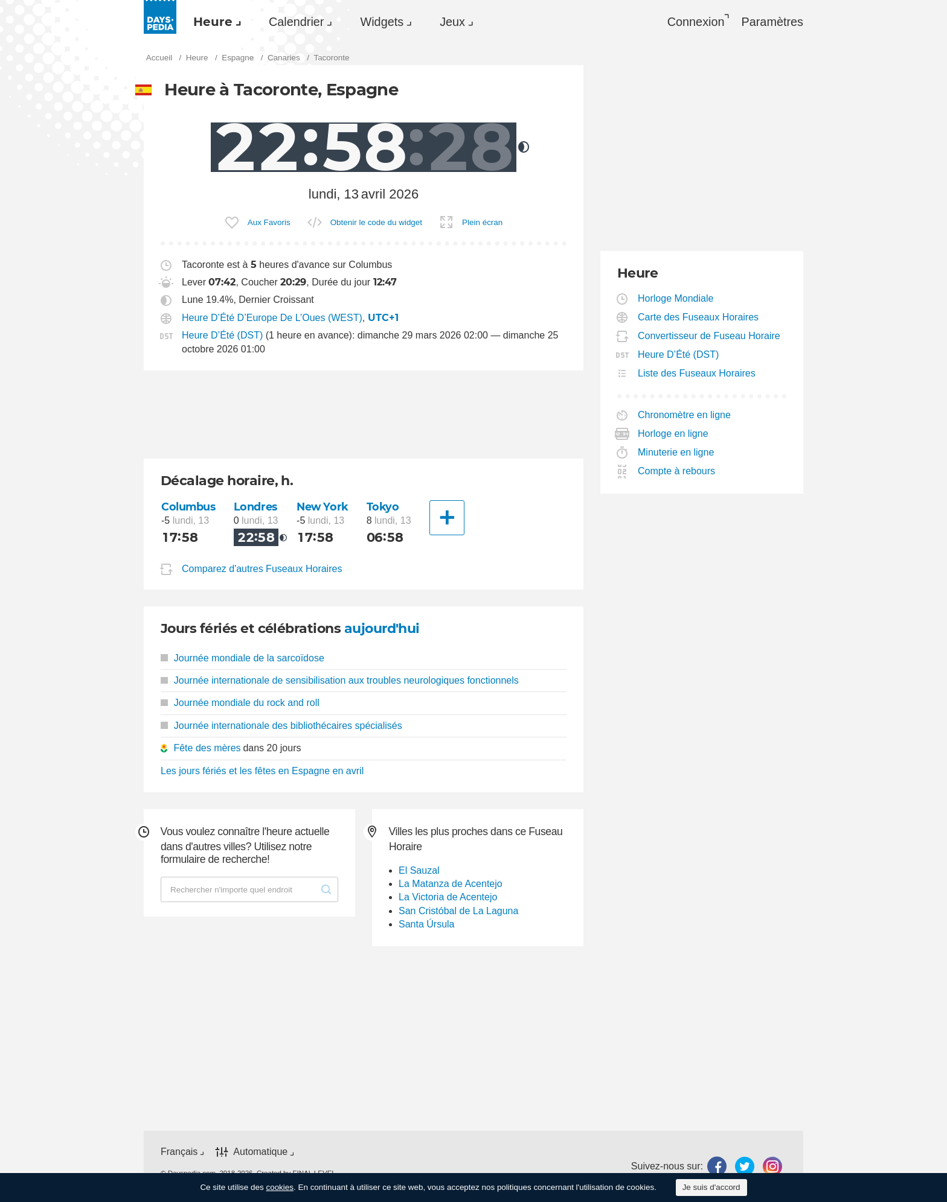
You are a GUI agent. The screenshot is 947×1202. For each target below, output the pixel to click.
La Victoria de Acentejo (448, 897)
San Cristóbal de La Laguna (458, 911)
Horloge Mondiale (675, 298)
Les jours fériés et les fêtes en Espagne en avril (262, 771)
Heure (213, 21)
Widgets (381, 21)
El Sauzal (419, 870)
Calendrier (296, 21)
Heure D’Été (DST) (222, 335)
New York (322, 506)
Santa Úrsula (427, 924)
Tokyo (383, 506)
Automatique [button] (260, 1151)
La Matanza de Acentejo (450, 884)
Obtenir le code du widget (376, 222)
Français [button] (179, 1151)
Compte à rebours (676, 471)
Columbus (188, 506)
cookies (280, 1187)
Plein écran (482, 222)
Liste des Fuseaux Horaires (697, 373)
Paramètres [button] (772, 21)
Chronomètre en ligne (684, 415)
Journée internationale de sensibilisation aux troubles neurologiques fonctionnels (340, 680)
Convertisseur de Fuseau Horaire (709, 336)
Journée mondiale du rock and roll (240, 703)
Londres (255, 506)
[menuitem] (214, 22)
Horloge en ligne (673, 433)
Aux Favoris (269, 222)
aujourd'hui (382, 628)
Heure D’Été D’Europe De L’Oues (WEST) (272, 318)
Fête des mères (206, 748)
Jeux (452, 21)
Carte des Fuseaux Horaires (698, 317)
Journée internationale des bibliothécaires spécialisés (281, 725)
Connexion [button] (696, 21)
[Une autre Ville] (446, 517)
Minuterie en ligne (676, 452)
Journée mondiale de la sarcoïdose (242, 658)
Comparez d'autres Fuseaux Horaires (262, 569)
